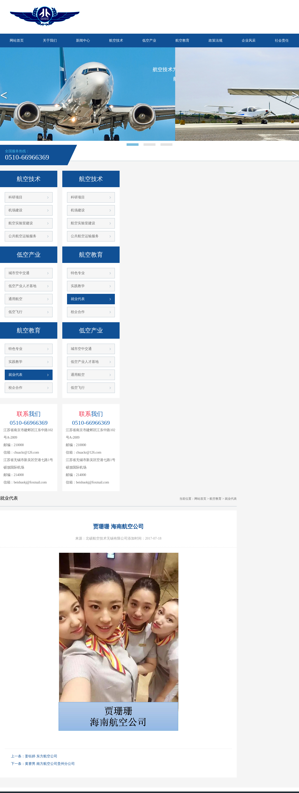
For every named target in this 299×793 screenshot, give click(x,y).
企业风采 (249, 40)
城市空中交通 (18, 273)
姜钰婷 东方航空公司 (41, 756)
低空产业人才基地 (22, 286)
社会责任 (282, 40)
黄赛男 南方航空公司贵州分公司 (50, 764)
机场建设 (15, 210)
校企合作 (15, 388)
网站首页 (17, 40)
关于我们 (50, 40)
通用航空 (15, 299)
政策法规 (216, 40)
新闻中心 (83, 40)
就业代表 (15, 375)
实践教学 (15, 362)
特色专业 (15, 349)
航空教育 (182, 40)
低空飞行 (15, 312)
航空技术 (116, 40)
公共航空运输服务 (22, 236)
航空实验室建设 (20, 223)
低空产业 (149, 40)
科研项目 (15, 197)
